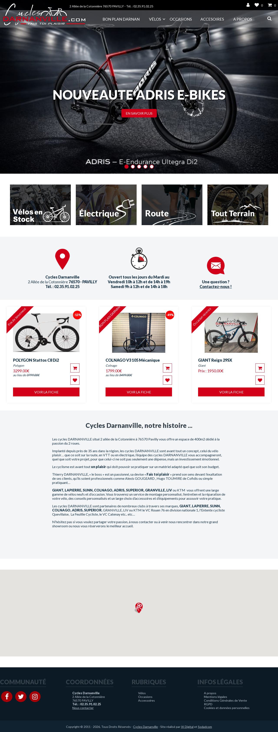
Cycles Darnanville (145, 727)
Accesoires (212, 19)
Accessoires (146, 700)
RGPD (208, 704)
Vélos (155, 19)
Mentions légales (215, 697)
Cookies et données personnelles (227, 708)
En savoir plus (139, 113)
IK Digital (187, 727)
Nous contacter (83, 708)
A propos (242, 19)
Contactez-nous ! (216, 286)
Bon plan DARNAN (121, 19)
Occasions (181, 19)
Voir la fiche (46, 392)
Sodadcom (205, 727)
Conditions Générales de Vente (225, 700)
